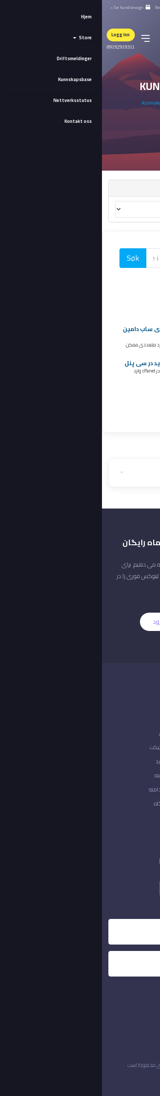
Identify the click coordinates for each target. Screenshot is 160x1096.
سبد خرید (63, 761)
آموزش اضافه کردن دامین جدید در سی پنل (83, 363)
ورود (56, 621)
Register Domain (116, 389)
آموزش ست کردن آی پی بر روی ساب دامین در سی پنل (82, 333)
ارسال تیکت (60, 747)
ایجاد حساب (140, 761)
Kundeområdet (103, 103)
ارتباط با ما (142, 733)
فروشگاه (63, 803)
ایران (142, 1079)
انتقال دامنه (60, 789)
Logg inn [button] (18, 34)
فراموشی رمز (138, 775)
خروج (148, 803)
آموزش (65, 733)
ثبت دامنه (63, 775)
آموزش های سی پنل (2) (109, 294)
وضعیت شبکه (137, 747)
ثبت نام (101, 621)
